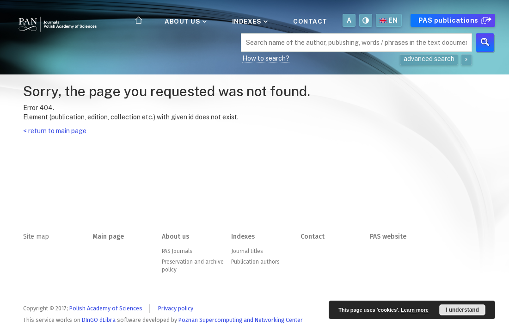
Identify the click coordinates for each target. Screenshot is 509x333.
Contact (310, 21)
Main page (108, 236)
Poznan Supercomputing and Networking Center (240, 319)
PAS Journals (177, 251)
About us (185, 21)
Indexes (249, 21)
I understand (462, 310)
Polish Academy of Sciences (105, 308)
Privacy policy (175, 308)
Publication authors (255, 262)
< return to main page (54, 131)
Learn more (415, 310)
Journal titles (247, 251)
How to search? (265, 58)
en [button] (389, 20)
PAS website (388, 236)
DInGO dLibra (99, 319)
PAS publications (453, 20)
